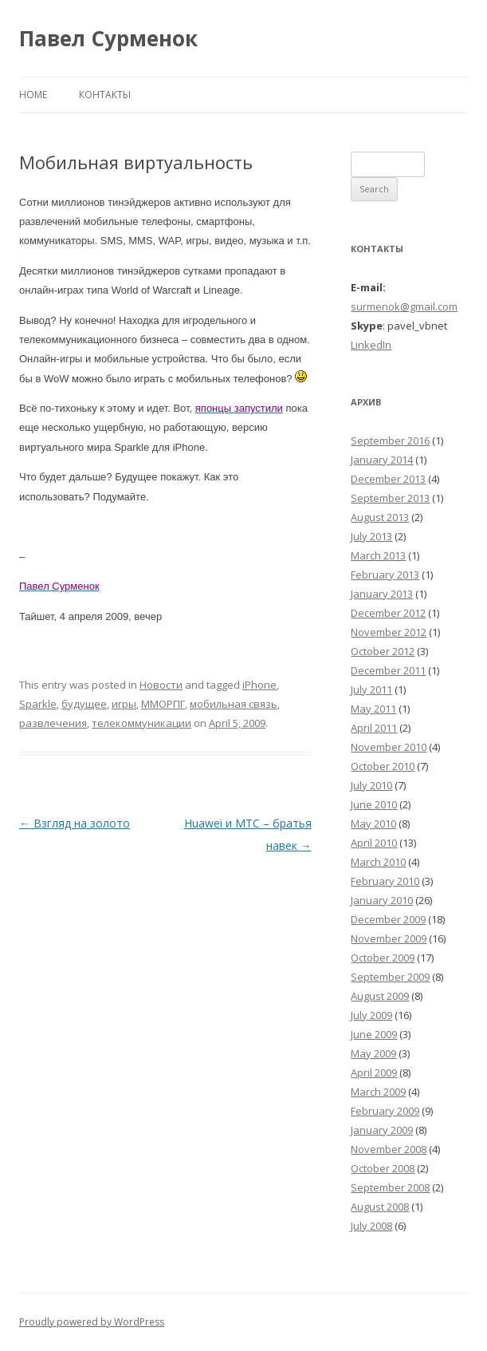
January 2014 (382, 459)
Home (33, 94)
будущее (84, 704)
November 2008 (388, 1149)
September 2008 (390, 1187)
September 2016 (390, 440)
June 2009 (374, 1034)
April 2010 (374, 842)
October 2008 (382, 1168)
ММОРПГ (163, 704)
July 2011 (371, 689)
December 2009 (388, 919)
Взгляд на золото (74, 823)
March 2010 (378, 862)
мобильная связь (233, 704)
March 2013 (378, 555)
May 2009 (373, 1053)
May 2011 (373, 708)
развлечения (53, 723)
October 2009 (382, 957)
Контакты (105, 94)
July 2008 (371, 1226)
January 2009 (382, 1130)
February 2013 (385, 574)
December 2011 (388, 670)
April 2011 (374, 728)
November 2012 (388, 632)
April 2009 (374, 1072)
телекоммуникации (141, 723)
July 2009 (371, 1015)
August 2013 (380, 517)
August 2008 (380, 1206)
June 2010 (374, 804)
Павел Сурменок (108, 38)
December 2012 (388, 613)
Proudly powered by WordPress (91, 1322)
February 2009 (385, 1111)
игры (124, 704)
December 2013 (388, 479)
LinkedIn (371, 345)
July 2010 (371, 785)
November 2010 (388, 747)
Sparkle (38, 704)
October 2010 (382, 766)
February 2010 (385, 881)
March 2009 (378, 1091)
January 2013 (382, 594)
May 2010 (373, 823)
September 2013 (390, 498)
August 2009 (380, 996)
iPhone (259, 684)
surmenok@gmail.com (404, 306)
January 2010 (382, 900)
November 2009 (388, 938)
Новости (161, 684)
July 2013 (371, 536)
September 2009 (390, 977)
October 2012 (382, 651)
